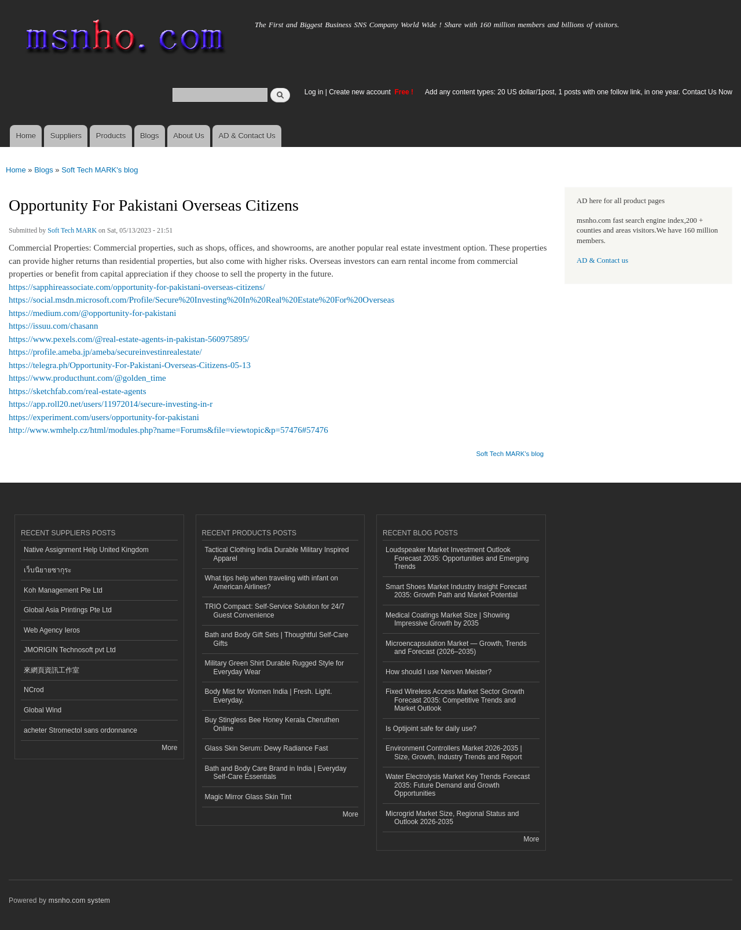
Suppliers (66, 135)
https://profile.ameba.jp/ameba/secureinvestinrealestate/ (105, 351)
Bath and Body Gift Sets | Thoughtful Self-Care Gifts (277, 639)
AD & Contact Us (247, 135)
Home (26, 135)
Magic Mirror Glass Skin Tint (248, 797)
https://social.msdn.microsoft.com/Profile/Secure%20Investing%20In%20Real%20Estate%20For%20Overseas (201, 299)
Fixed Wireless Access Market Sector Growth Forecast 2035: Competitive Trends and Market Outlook (455, 700)
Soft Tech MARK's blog (99, 170)
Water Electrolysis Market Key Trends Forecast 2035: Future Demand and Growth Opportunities (458, 785)
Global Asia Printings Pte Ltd (68, 610)
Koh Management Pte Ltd (63, 590)
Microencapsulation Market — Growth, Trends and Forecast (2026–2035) (456, 647)
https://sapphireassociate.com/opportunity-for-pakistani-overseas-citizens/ (137, 287)
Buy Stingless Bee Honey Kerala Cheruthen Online (272, 724)
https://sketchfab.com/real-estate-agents (77, 391)
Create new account (360, 92)
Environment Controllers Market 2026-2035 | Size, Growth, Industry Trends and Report (454, 752)
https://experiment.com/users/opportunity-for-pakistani (104, 417)
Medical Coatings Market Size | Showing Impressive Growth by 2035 (447, 619)
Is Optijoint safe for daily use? (431, 729)
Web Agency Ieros (52, 630)
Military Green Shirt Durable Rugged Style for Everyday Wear (274, 667)
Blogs (149, 135)
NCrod (34, 690)
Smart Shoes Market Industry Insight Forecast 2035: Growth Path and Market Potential (456, 591)
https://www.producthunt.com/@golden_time (87, 378)
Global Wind (42, 710)
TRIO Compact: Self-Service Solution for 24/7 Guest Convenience (275, 610)
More (169, 748)
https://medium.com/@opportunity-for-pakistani (92, 313)
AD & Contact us (602, 260)
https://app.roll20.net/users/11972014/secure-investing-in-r (110, 404)
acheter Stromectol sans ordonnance (80, 730)
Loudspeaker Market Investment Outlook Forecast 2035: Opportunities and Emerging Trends (457, 558)
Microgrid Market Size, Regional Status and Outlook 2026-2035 (452, 818)
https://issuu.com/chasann (53, 325)
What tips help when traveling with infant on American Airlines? (272, 582)
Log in (314, 92)
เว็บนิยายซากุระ (47, 570)
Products (111, 135)
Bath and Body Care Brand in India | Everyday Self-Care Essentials (276, 772)
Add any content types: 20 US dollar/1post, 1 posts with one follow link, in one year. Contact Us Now (578, 92)
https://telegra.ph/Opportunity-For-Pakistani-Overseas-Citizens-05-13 (130, 365)
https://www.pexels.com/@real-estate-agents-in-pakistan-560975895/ (129, 339)
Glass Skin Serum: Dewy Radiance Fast (266, 748)
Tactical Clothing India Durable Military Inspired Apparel (277, 554)
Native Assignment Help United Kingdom (86, 550)
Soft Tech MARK (72, 230)
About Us (188, 135)
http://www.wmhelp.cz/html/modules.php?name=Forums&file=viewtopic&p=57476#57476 (168, 430)
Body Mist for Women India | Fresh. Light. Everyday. (268, 696)
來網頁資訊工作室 (51, 670)
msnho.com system (79, 900)
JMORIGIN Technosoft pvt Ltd (70, 650)
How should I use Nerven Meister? (438, 672)
